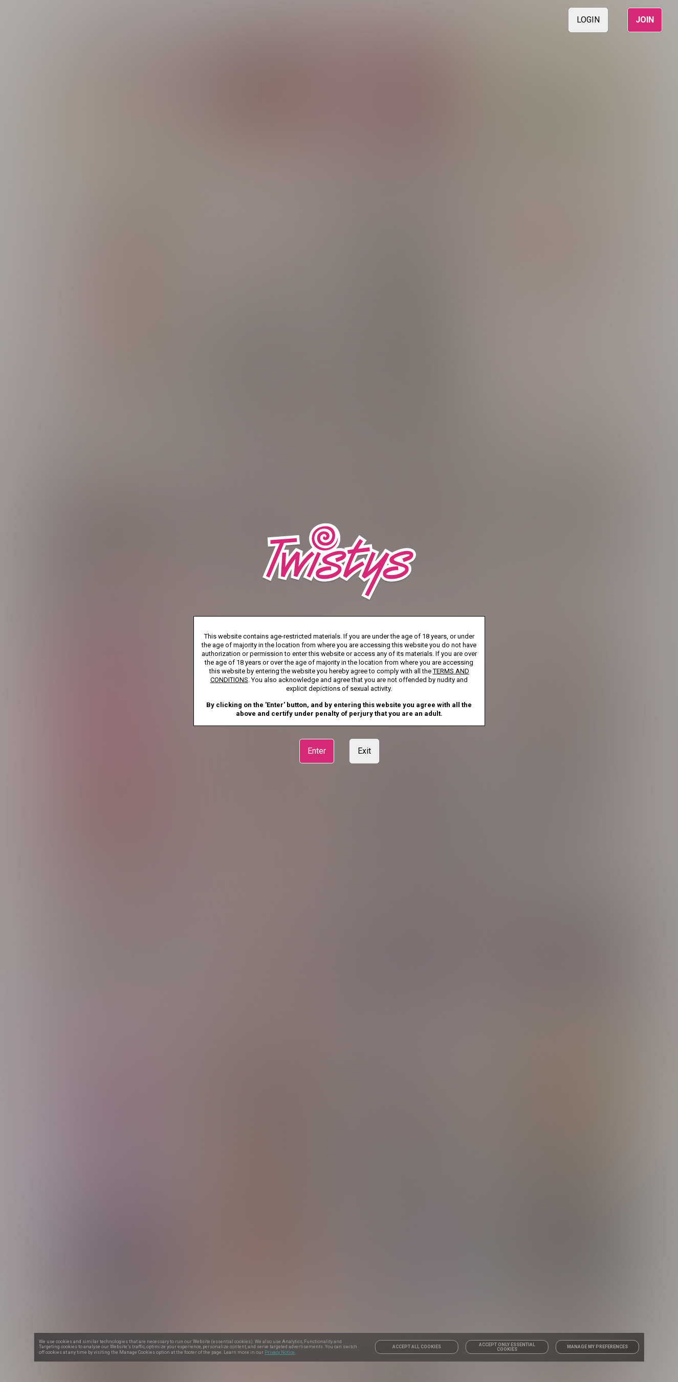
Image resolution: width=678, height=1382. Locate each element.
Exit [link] (364, 751)
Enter (317, 751)
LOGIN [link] (588, 20)
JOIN (645, 20)
